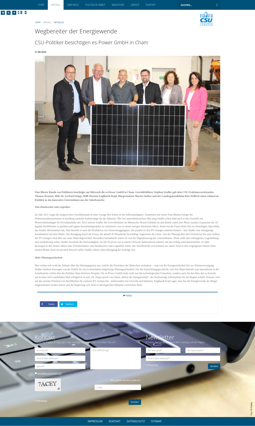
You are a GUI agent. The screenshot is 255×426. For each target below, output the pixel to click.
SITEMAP (156, 421)
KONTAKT (114, 421)
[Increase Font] (14, 13)
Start (41, 4)
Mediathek (118, 4)
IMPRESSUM (95, 421)
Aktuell (55, 4)
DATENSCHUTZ (136, 421)
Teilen (127, 295)
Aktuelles (59, 22)
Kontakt (151, 4)
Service (135, 4)
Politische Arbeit (95, 4)
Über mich (73, 4)
